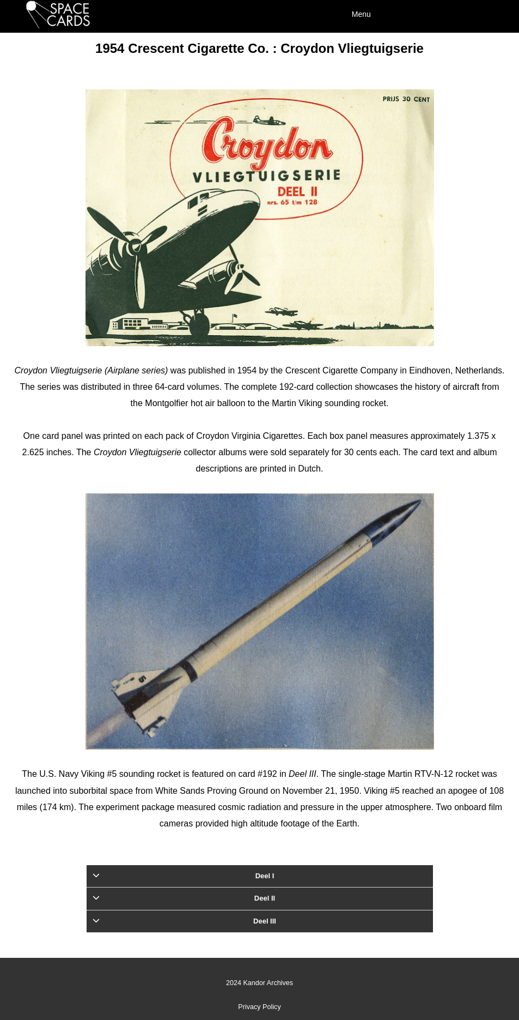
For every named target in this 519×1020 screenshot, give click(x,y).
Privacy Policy (259, 1007)
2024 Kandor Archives (259, 983)
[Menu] (420, 13)
